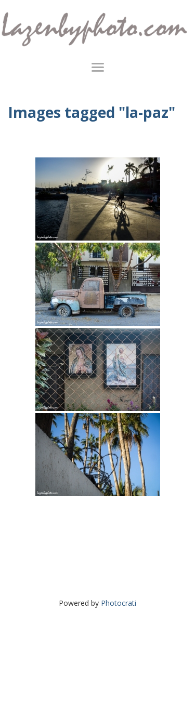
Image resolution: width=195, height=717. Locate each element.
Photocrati (118, 603)
